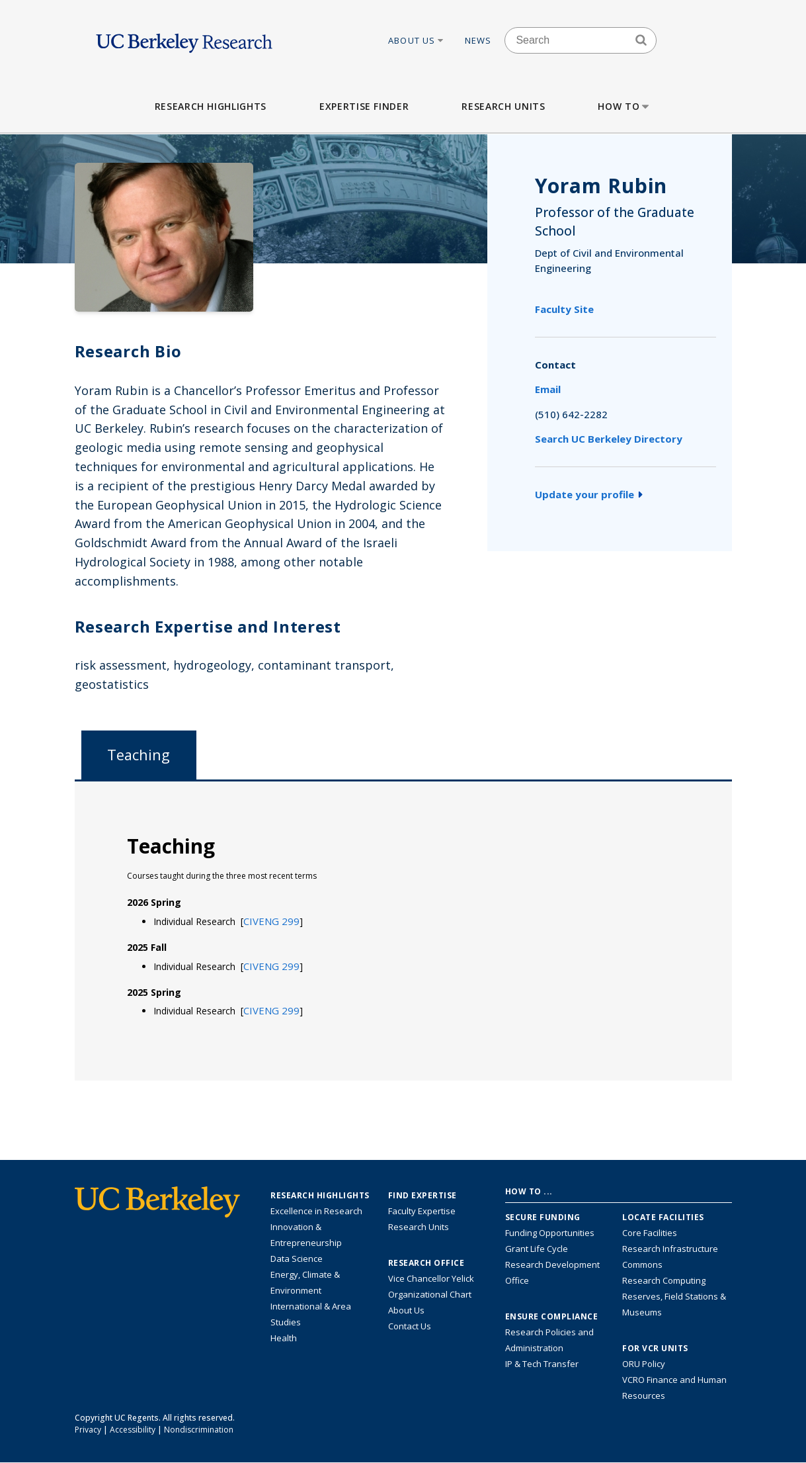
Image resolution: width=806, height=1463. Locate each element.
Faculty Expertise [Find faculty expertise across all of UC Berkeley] (422, 1211)
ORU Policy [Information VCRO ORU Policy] (643, 1364)
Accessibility (132, 1429)
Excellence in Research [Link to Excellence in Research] (316, 1211)
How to (624, 106)
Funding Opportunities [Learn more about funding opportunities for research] (549, 1233)
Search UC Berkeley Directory (608, 438)
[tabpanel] (403, 930)
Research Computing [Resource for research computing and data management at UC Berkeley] (663, 1280)
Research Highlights (210, 106)
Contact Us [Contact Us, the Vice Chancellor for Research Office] (409, 1326)
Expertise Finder (364, 106)
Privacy (88, 1429)
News (478, 40)
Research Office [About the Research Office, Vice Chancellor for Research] (426, 1263)
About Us (416, 40)
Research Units (503, 106)
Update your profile (589, 494)
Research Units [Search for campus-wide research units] (418, 1227)
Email (548, 389)
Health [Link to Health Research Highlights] (283, 1338)
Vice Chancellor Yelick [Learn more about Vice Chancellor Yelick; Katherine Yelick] (431, 1278)
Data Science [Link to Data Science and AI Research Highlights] (296, 1258)
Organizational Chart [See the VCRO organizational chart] (429, 1294)
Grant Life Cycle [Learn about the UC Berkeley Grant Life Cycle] (536, 1249)
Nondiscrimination (198, 1429)
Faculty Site (564, 309)
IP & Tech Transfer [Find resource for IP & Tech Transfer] (542, 1364)
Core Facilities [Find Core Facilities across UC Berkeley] (649, 1233)
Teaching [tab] (138, 754)
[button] (271, 921)
